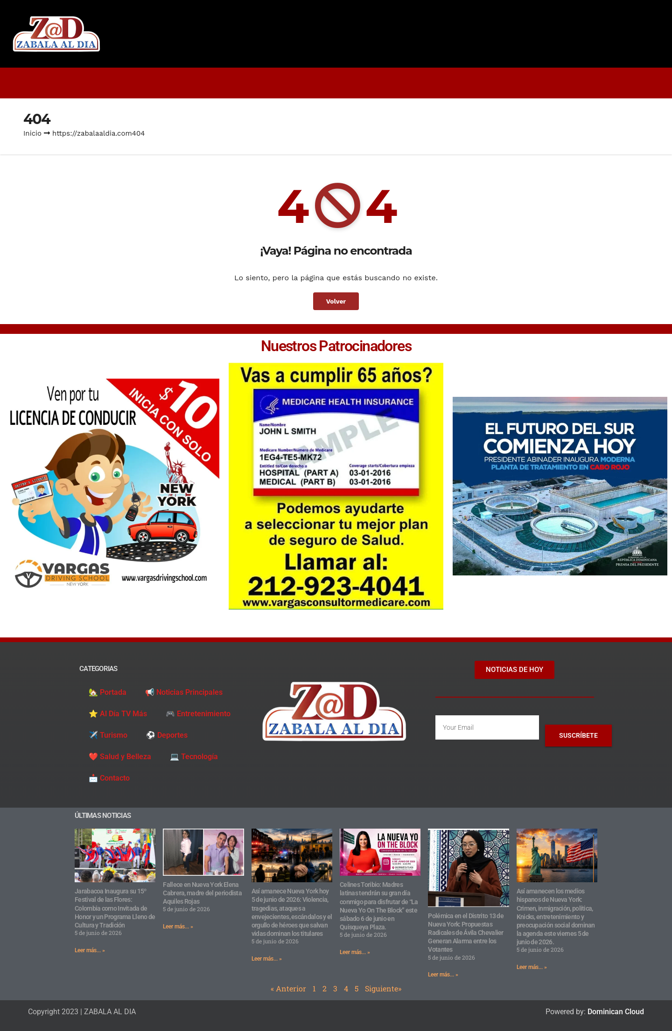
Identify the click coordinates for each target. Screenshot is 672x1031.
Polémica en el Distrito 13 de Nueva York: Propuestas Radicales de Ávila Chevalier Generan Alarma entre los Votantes (466, 933)
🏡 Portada (107, 692)
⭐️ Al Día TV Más (118, 713)
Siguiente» (383, 988)
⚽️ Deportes (167, 735)
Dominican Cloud (615, 1011)
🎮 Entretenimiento (198, 713)
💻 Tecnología (194, 756)
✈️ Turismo (108, 735)
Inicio (32, 133)
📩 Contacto (109, 778)
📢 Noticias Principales (184, 692)
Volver (336, 301)
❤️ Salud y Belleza (120, 756)
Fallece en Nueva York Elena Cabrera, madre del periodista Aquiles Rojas (202, 893)
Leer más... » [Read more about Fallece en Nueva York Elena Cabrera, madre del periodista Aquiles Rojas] (178, 926)
